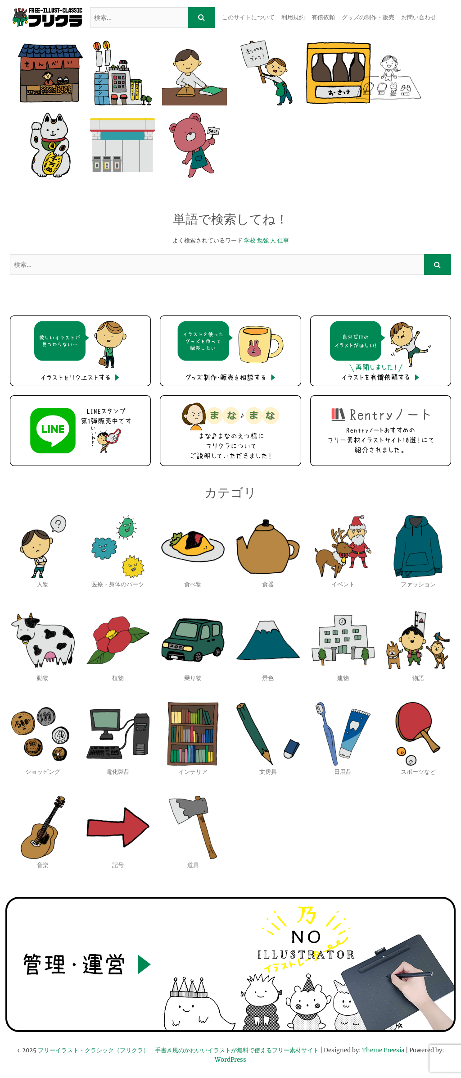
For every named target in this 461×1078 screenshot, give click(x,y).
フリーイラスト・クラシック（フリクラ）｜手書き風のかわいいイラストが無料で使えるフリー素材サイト (178, 1050)
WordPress (230, 1060)
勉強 (263, 240)
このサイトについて (248, 17)
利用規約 (293, 17)
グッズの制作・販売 (368, 17)
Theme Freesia (383, 1050)
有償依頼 (323, 17)
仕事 (283, 240)
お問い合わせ (418, 17)
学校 (250, 240)
